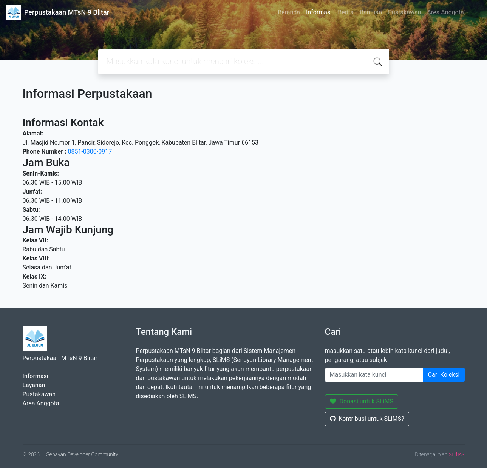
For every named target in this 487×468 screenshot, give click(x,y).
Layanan (34, 385)
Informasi (319, 12)
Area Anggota (445, 12)
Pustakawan (404, 12)
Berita (346, 12)
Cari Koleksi (444, 374)
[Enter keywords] (374, 375)
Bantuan (371, 12)
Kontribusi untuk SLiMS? (367, 418)
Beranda (289, 12)
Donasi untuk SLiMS (362, 401)
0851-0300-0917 (90, 151)
